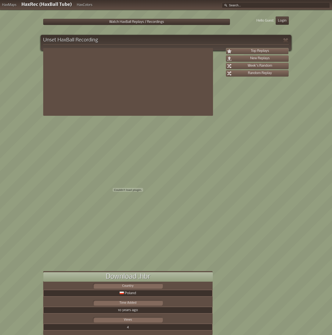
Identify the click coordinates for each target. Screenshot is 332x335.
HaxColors (84, 5)
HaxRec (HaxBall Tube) (46, 4)
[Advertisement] (128, 82)
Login (282, 20)
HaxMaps (9, 5)
